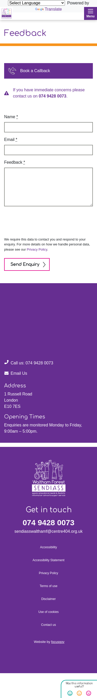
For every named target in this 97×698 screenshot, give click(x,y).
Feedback (14, 162)
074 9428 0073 (52, 96)
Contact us (48, 625)
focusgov (57, 642)
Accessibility (48, 547)
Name (11, 117)
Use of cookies (48, 612)
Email (10, 139)
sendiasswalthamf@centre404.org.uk (48, 531)
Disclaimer (48, 599)
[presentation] (39, 221)
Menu (90, 13)
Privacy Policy (37, 249)
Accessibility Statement (48, 560)
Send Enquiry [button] (24, 264)
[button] (48, 71)
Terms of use (48, 586)
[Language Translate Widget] (36, 3)
